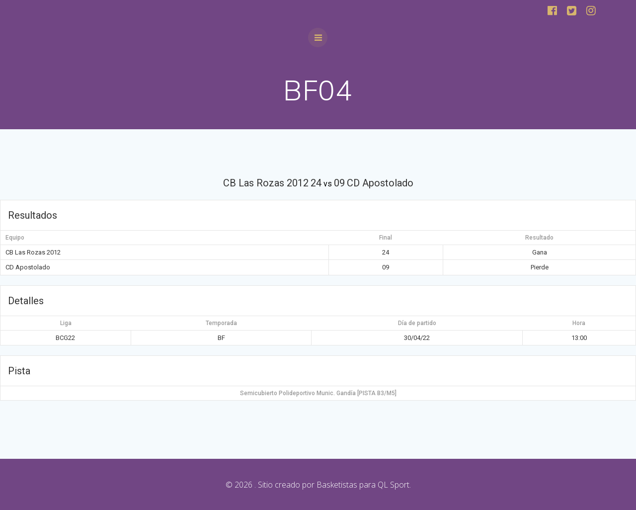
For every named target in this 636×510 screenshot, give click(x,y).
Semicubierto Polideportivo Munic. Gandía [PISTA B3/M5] (318, 393)
